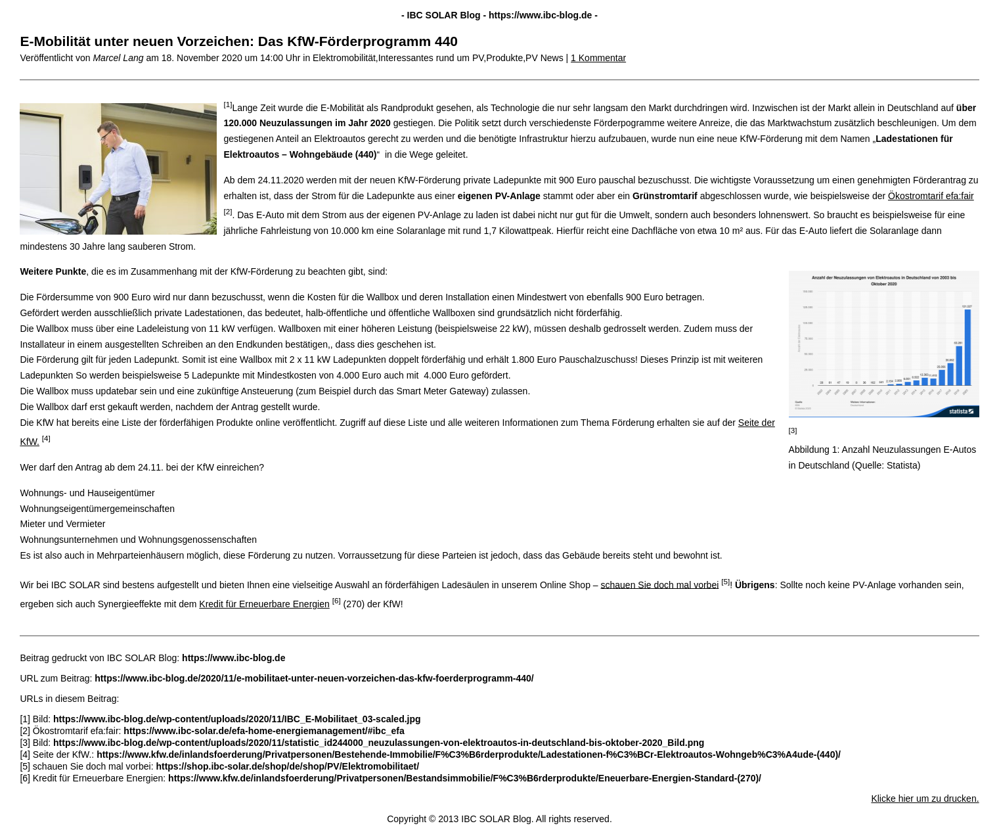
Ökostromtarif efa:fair (931, 196)
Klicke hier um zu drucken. (925, 798)
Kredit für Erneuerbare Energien (264, 604)
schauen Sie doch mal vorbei (660, 584)
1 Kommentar (598, 58)
